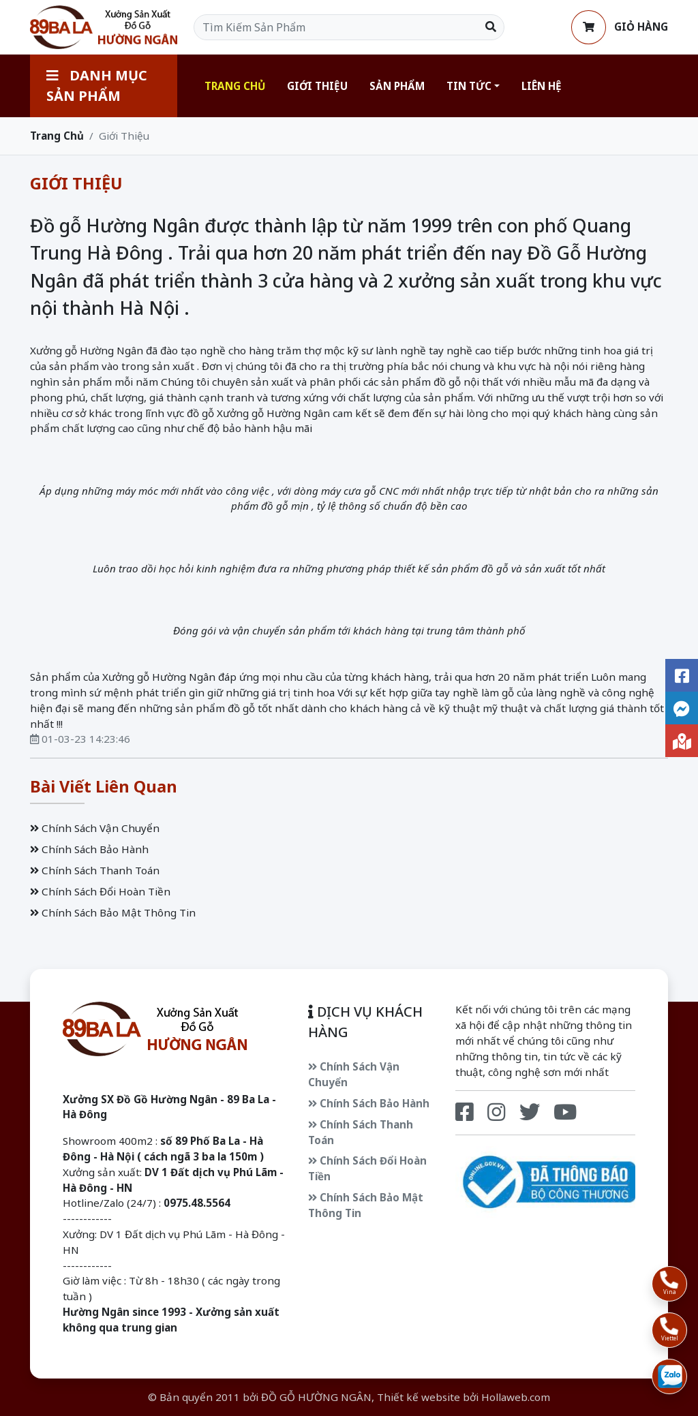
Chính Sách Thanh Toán (95, 870)
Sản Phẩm (397, 86)
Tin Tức (468, 86)
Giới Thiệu (317, 86)
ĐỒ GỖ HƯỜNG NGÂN (316, 1397)
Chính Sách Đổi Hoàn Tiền (100, 891)
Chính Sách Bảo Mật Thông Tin (113, 912)
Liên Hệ (541, 86)
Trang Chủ (234, 86)
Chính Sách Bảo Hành (89, 849)
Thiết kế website (418, 1397)
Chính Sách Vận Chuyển (95, 828)
